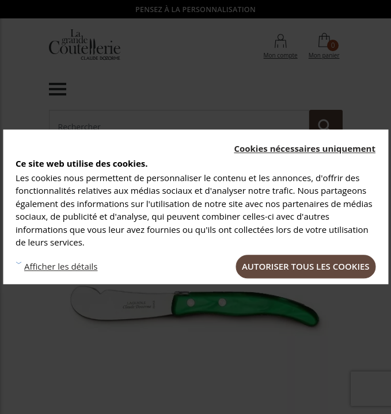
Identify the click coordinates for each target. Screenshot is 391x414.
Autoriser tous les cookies (306, 266)
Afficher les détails (60, 267)
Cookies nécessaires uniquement (304, 148)
